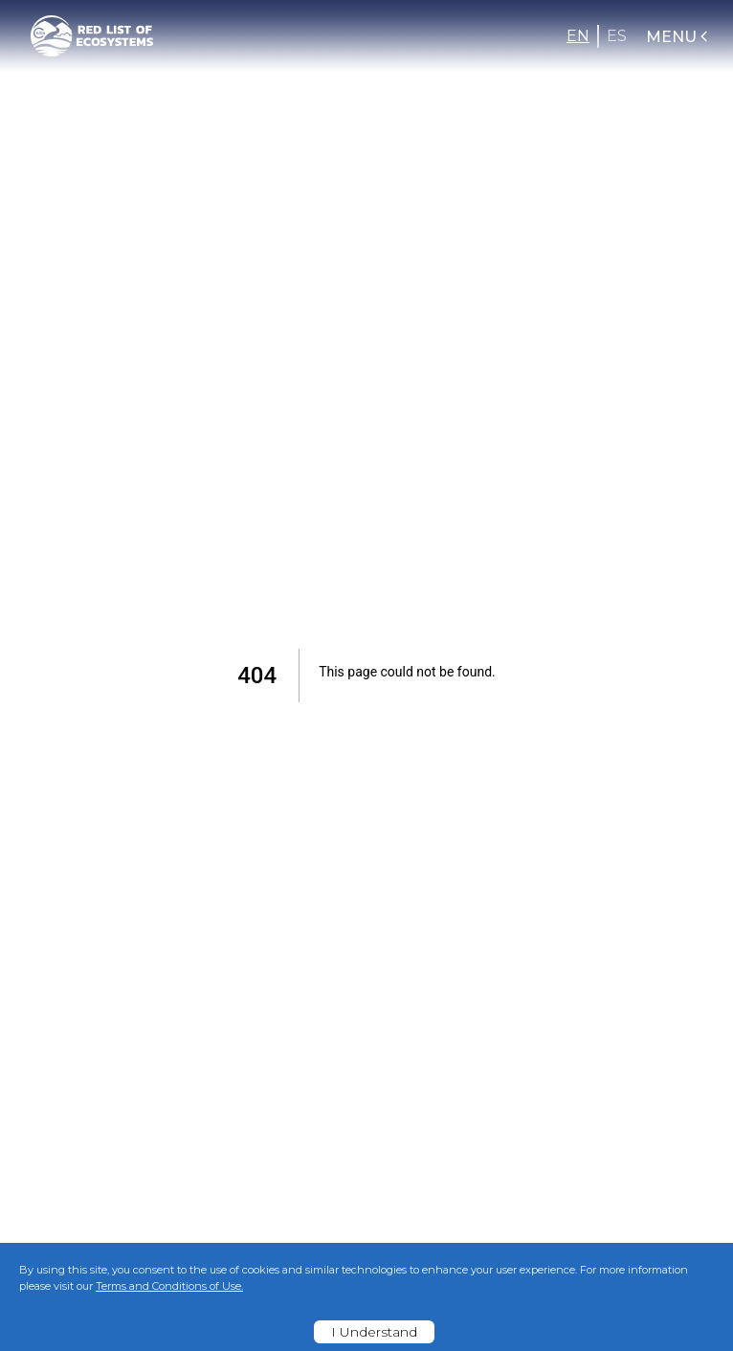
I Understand (374, 1331)
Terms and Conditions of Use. (169, 1286)
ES (617, 36)
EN (577, 36)
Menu (679, 37)
